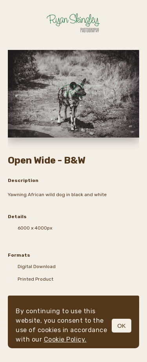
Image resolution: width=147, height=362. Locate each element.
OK (121, 325)
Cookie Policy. (65, 339)
